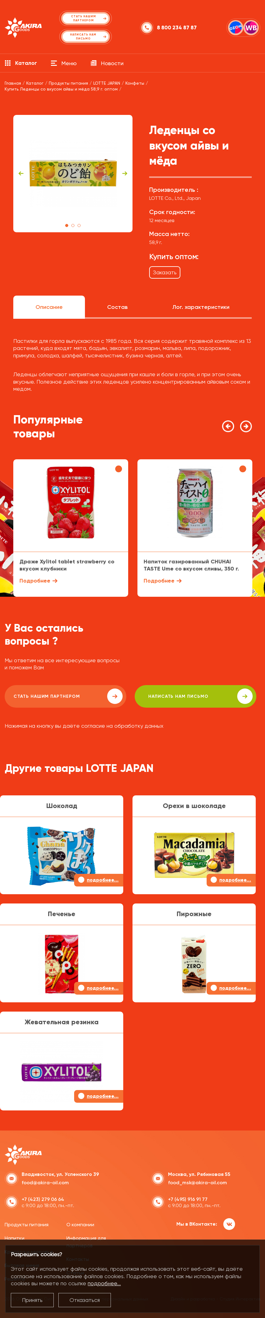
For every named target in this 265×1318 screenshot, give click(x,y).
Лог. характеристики (200, 307)
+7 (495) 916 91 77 (188, 1198)
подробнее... (104, 1283)
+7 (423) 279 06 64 (43, 1198)
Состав (117, 307)
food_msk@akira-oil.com (197, 1182)
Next (124, 173)
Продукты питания (26, 1224)
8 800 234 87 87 (177, 27)
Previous (21, 173)
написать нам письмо (176, 696)
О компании (80, 1224)
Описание (49, 307)
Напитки (14, 1237)
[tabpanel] (73, 173)
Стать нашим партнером (60, 696)
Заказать (165, 272)
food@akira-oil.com (45, 1182)
